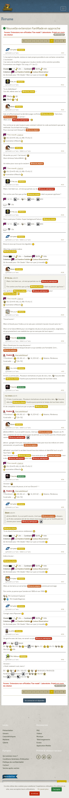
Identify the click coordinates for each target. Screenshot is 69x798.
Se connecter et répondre (34, 700)
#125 (62, 184)
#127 (62, 240)
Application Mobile (44, 746)
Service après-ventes (11, 768)
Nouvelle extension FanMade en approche (31, 28)
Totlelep (13, 312)
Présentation (8, 730)
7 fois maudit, (15, 135)
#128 (62, 272)
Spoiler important (20, 120)
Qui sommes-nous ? (10, 756)
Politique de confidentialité (13, 762)
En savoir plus (43, 789)
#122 (62, 85)
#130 (62, 341)
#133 (62, 427)
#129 (62, 315)
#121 (62, 53)
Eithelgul (14, 181)
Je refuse (34, 793)
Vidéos (39, 733)
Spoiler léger (28, 91)
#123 (62, 110)
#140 (62, 659)
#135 (62, 507)
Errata (39, 743)
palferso (13, 368)
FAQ (38, 730)
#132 (62, 390)
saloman (11, 631)
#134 (62, 479)
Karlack (13, 82)
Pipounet (13, 579)
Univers (5, 733)
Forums (7, 32)
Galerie (5, 743)
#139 (62, 634)
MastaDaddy (14, 656)
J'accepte (56, 789)
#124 (62, 151)
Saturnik (13, 50)
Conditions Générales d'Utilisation (16, 759)
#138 (62, 609)
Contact (6, 765)
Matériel (6, 739)
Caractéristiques (9, 736)
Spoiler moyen (10, 117)
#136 (62, 552)
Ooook (12, 107)
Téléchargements (43, 739)
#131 (62, 371)
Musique (40, 736)
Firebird (13, 338)
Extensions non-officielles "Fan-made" (26, 32)
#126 (62, 215)
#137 (62, 582)
